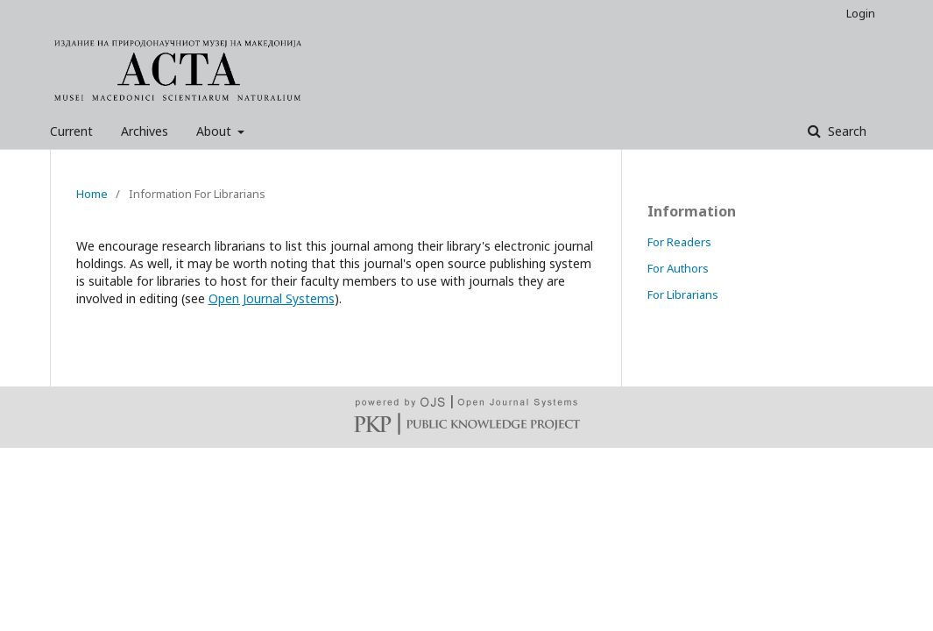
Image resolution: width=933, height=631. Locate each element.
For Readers (679, 242)
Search (845, 131)
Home (92, 194)
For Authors (678, 268)
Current (71, 131)
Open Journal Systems (272, 298)
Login (860, 13)
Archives (144, 131)
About (215, 131)
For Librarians (682, 294)
